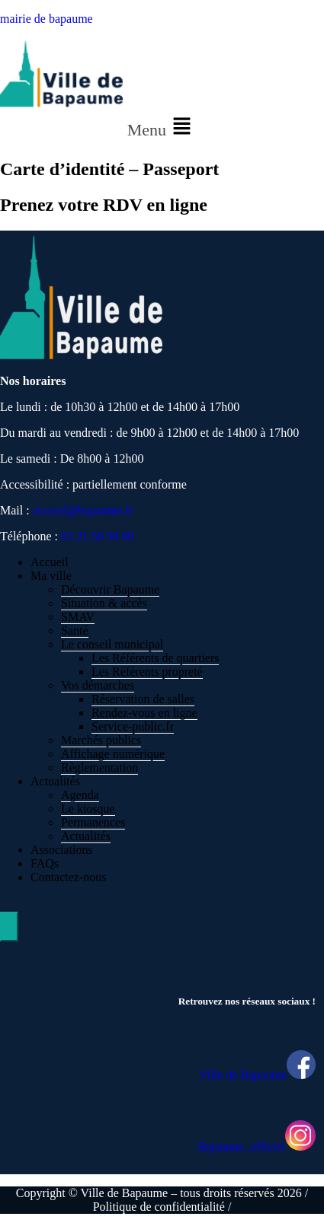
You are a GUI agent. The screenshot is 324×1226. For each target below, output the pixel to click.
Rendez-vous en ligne (144, 712)
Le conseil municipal (112, 644)
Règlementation (99, 767)
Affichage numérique (113, 753)
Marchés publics (101, 740)
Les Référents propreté (147, 671)
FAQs (44, 863)
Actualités (55, 781)
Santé (74, 630)
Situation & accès (104, 603)
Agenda (80, 794)
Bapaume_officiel (241, 1146)
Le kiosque (88, 808)
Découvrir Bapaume (110, 589)
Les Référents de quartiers (155, 657)
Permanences (93, 822)
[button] (162, 127)
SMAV (78, 616)
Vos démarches (97, 685)
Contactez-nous (68, 877)
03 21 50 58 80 (97, 536)
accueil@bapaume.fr (83, 510)
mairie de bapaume (46, 18)
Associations (61, 849)
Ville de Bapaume (243, 1074)
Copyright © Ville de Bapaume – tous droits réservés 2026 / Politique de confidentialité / (162, 1199)
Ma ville (51, 575)
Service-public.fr (132, 726)
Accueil (49, 562)
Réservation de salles (142, 699)
